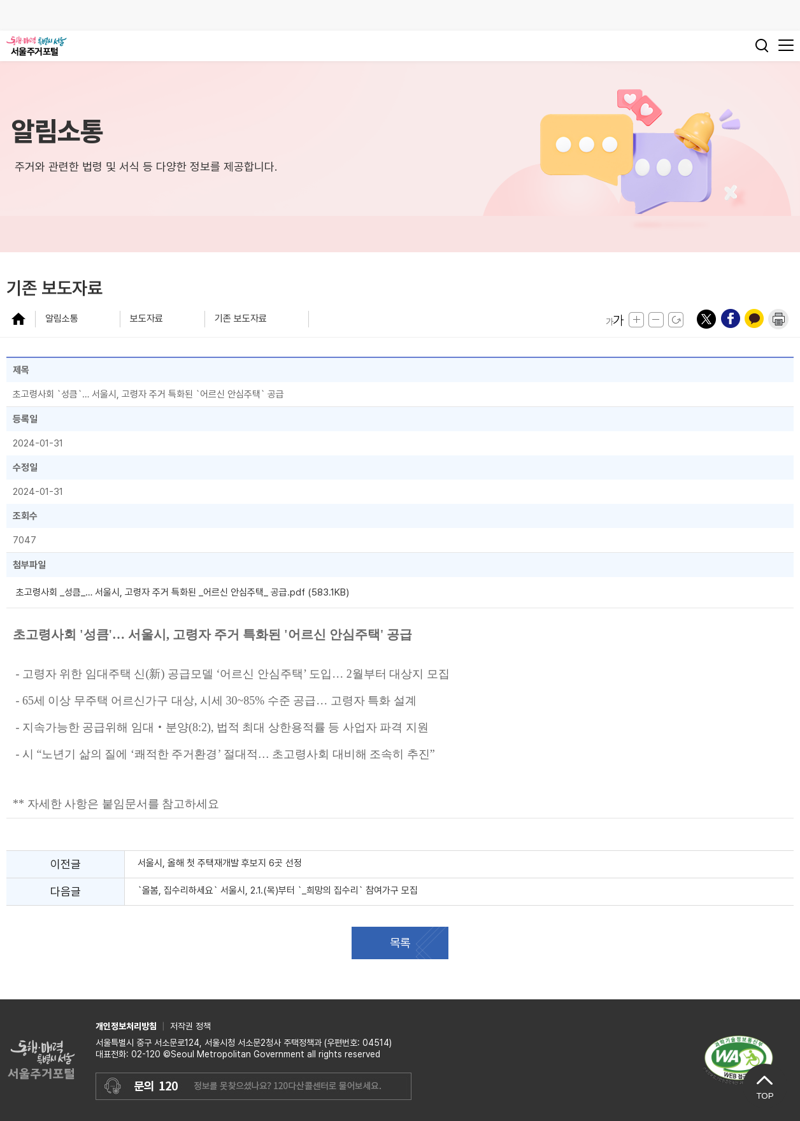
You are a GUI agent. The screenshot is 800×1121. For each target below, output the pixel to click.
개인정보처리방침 (126, 1026)
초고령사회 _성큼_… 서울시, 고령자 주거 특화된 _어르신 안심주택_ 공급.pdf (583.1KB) (182, 592)
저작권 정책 (190, 1026)
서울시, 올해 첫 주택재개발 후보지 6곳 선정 (221, 863)
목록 (400, 943)
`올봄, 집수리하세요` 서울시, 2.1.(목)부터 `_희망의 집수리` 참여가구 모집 (278, 890)
